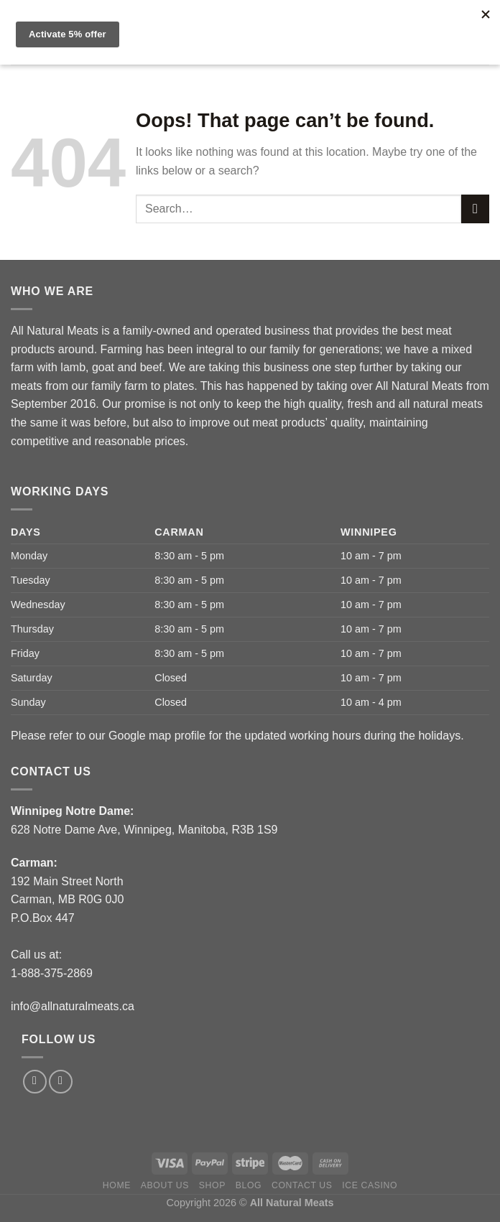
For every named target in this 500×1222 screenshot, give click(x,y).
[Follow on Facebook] (35, 1081)
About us (165, 1185)
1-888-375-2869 (52, 973)
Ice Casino (369, 1185)
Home (117, 1185)
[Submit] (475, 209)
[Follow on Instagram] (61, 1081)
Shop (212, 1185)
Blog (248, 1185)
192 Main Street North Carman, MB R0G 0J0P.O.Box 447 (67, 899)
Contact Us (302, 1185)
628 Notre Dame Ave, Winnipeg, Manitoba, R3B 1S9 (144, 830)
